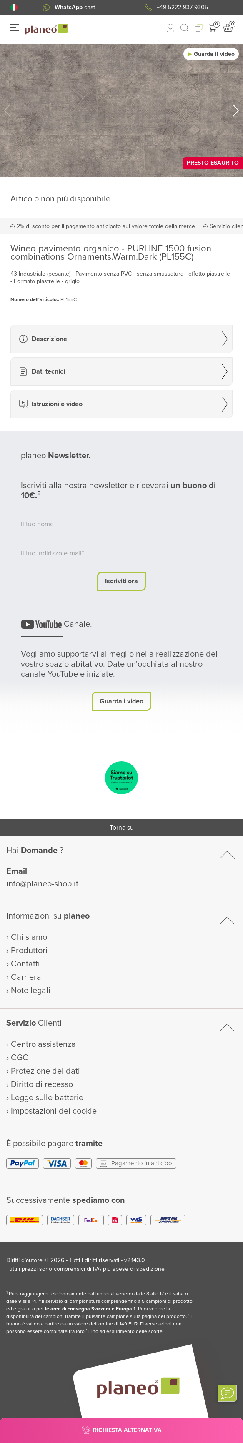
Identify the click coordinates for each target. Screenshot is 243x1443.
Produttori (29, 951)
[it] (14, 7)
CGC (19, 1058)
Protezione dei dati (45, 1071)
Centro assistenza (43, 1044)
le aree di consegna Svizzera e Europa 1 (90, 1309)
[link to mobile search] (184, 28)
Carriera (26, 977)
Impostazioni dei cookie (54, 1111)
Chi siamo (29, 937)
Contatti (25, 964)
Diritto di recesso (42, 1084)
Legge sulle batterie (47, 1098)
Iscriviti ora (121, 581)
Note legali (30, 991)
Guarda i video (121, 701)
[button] (14, 7)
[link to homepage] (46, 29)
